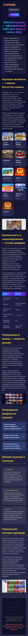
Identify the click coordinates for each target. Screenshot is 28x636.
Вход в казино (14, 9)
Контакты (20, 610)
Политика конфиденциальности (14, 603)
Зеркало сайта (14, 613)
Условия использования (14, 606)
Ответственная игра (11, 610)
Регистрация (14, 14)
